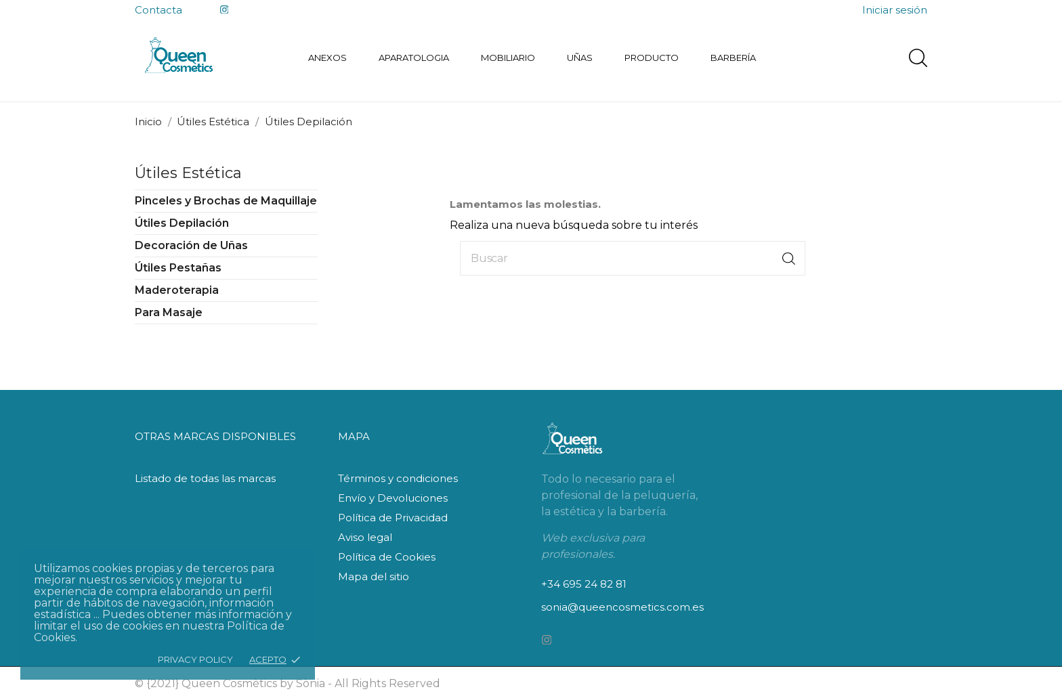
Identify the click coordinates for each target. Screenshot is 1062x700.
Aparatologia (414, 57)
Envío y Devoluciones (393, 497)
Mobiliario (508, 57)
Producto (651, 57)
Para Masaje (169, 312)
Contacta (158, 9)
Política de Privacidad (393, 517)
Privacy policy (195, 659)
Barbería (733, 57)
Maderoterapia (177, 290)
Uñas (580, 57)
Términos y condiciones (398, 478)
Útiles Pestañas (178, 267)
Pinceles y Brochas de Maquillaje (226, 200)
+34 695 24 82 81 (583, 583)
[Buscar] (632, 258)
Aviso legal (365, 537)
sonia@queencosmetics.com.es (622, 606)
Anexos (327, 57)
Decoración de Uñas (191, 245)
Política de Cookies (387, 556)
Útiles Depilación (182, 223)
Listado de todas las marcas (205, 478)
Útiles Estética (188, 173)
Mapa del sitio (373, 576)
